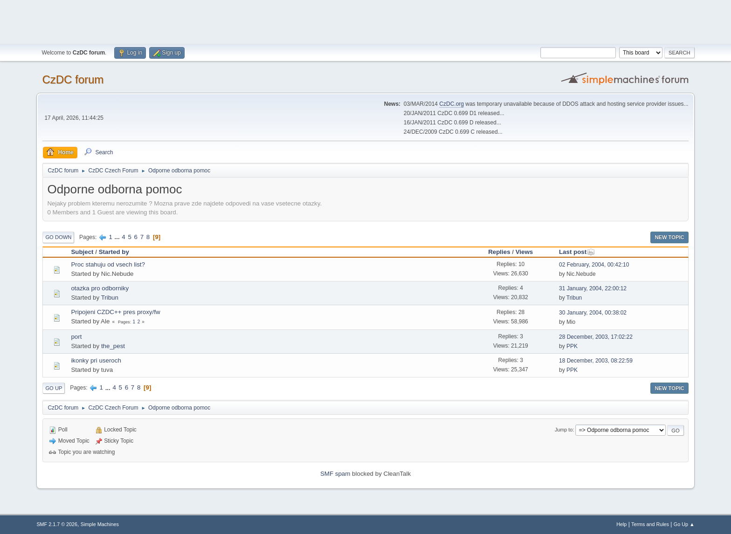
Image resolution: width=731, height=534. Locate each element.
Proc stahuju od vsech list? (108, 264)
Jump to (563, 429)
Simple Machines (100, 524)
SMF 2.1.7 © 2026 (56, 524)
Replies (499, 251)
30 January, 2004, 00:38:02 (593, 312)
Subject (82, 251)
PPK (572, 346)
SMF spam (335, 473)
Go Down (58, 237)
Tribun (109, 297)
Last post (577, 251)
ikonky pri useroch (96, 360)
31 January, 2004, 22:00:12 (593, 288)
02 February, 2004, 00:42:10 (594, 264)
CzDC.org (451, 104)
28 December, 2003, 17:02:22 (596, 337)
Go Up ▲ (684, 524)
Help (621, 524)
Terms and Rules (650, 524)
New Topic (669, 237)
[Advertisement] (365, 21)
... (118, 236)
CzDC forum (72, 79)
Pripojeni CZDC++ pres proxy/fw (115, 311)
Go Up (53, 388)
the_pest (113, 345)
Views (524, 251)
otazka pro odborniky (100, 288)
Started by (114, 251)
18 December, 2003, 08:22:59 (596, 360)
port (76, 336)
